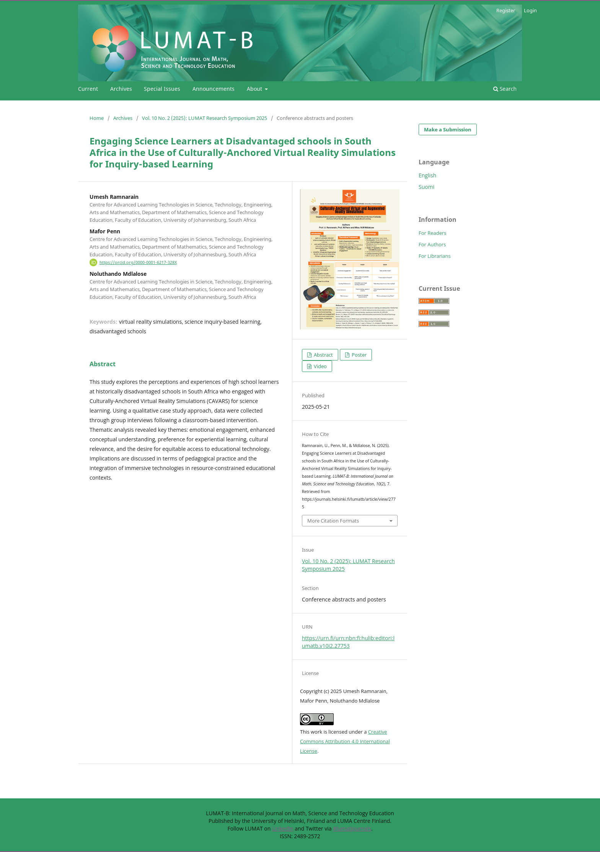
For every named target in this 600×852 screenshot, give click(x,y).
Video (320, 366)
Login (530, 10)
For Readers (433, 232)
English (427, 175)
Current (88, 88)
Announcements (213, 88)
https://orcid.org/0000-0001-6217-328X (138, 262)
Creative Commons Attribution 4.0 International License (345, 741)
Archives (121, 88)
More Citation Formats (333, 520)
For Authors (432, 244)
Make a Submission (447, 129)
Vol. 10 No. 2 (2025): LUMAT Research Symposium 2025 (204, 118)
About (255, 88)
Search (505, 88)
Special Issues (162, 88)
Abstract (323, 354)
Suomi (426, 186)
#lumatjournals (352, 828)
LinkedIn (282, 828)
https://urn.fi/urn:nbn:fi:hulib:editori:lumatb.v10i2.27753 (348, 641)
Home (97, 118)
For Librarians (435, 255)
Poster (359, 354)
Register (505, 10)
